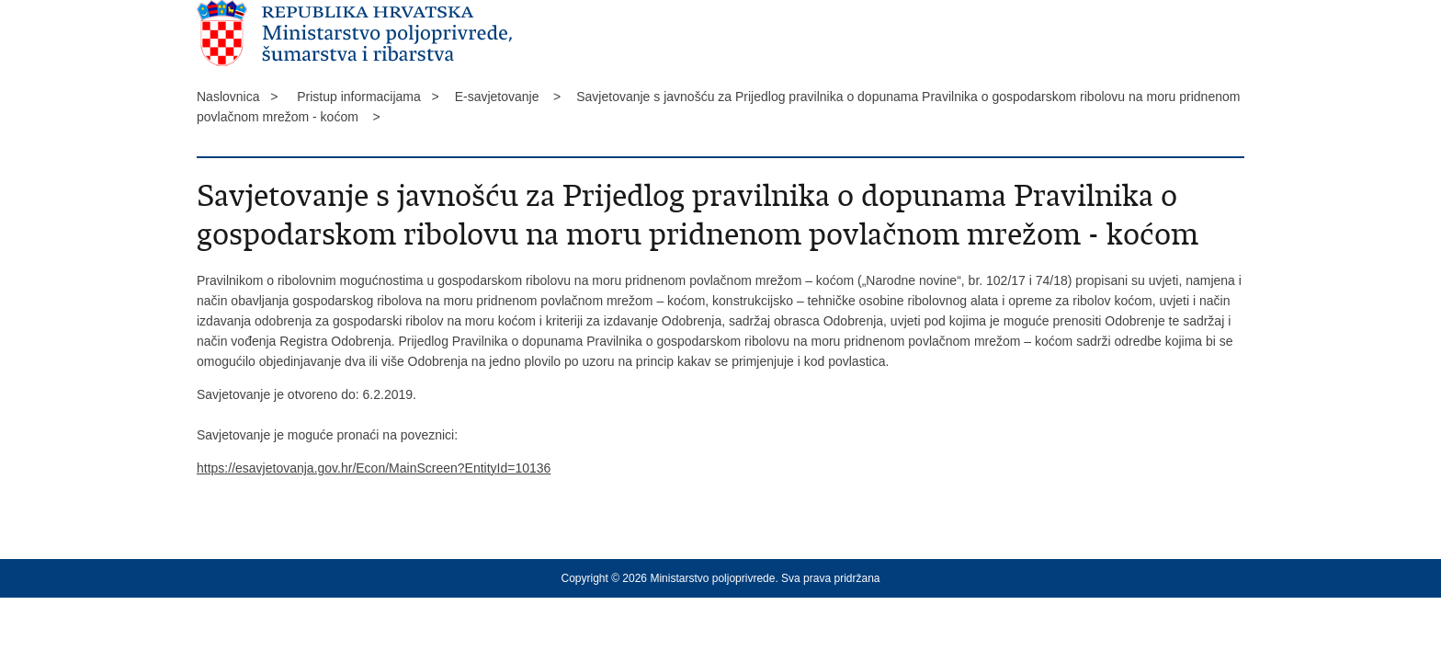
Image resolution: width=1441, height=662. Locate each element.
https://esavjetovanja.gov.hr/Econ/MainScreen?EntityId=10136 (373, 468)
